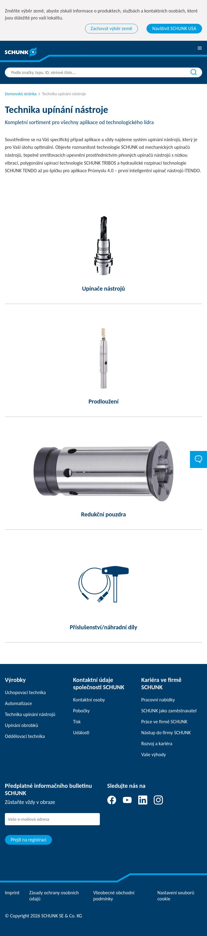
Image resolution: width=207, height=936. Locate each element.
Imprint (12, 893)
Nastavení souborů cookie (175, 896)
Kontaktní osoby (89, 700)
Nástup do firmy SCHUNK (166, 732)
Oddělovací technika (25, 736)
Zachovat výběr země (111, 28)
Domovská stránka (21, 93)
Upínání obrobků (21, 725)
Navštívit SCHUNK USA (174, 28)
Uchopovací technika (25, 692)
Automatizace (18, 703)
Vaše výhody (153, 754)
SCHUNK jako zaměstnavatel (169, 711)
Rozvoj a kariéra (156, 743)
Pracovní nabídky (158, 700)
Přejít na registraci (28, 840)
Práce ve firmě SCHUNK (164, 722)
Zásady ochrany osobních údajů (54, 896)
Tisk (77, 722)
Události (81, 732)
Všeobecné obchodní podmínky (113, 896)
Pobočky (81, 711)
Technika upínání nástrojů (30, 714)
